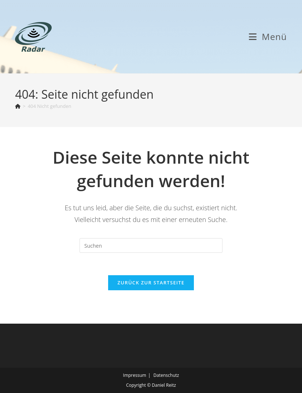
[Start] (18, 106)
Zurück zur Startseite (151, 282)
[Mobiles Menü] (268, 36)
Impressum (134, 375)
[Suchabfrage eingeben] (151, 245)
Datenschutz (166, 375)
